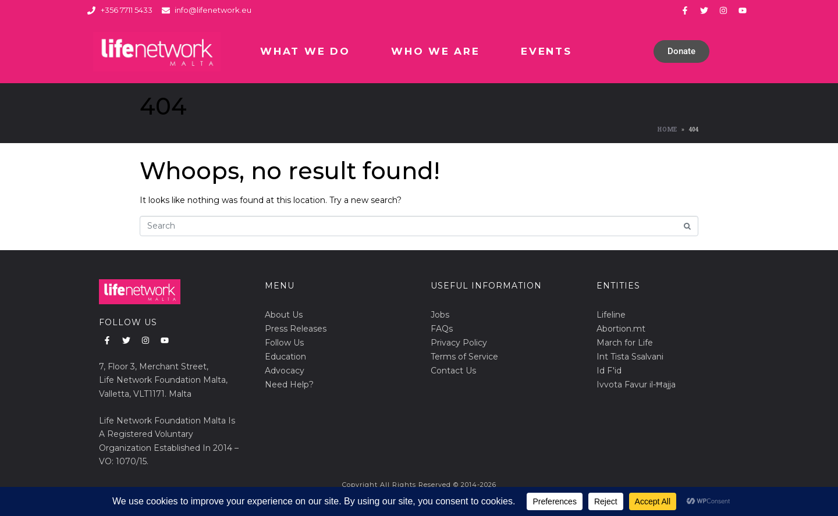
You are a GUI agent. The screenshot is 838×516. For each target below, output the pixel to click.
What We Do (305, 51)
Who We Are (435, 51)
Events (546, 51)
